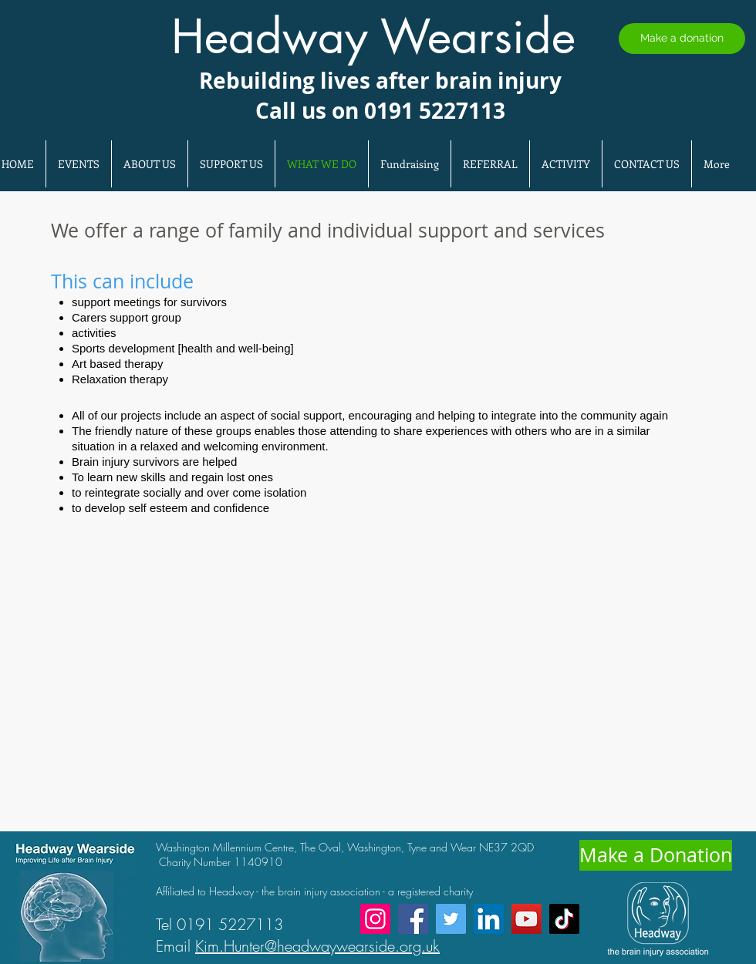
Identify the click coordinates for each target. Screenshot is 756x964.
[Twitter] (451, 919)
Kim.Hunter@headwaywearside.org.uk (317, 945)
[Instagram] (375, 919)
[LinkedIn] (489, 919)
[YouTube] (526, 919)
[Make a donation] (682, 38)
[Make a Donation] (655, 855)
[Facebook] (413, 919)
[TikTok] (564, 919)
